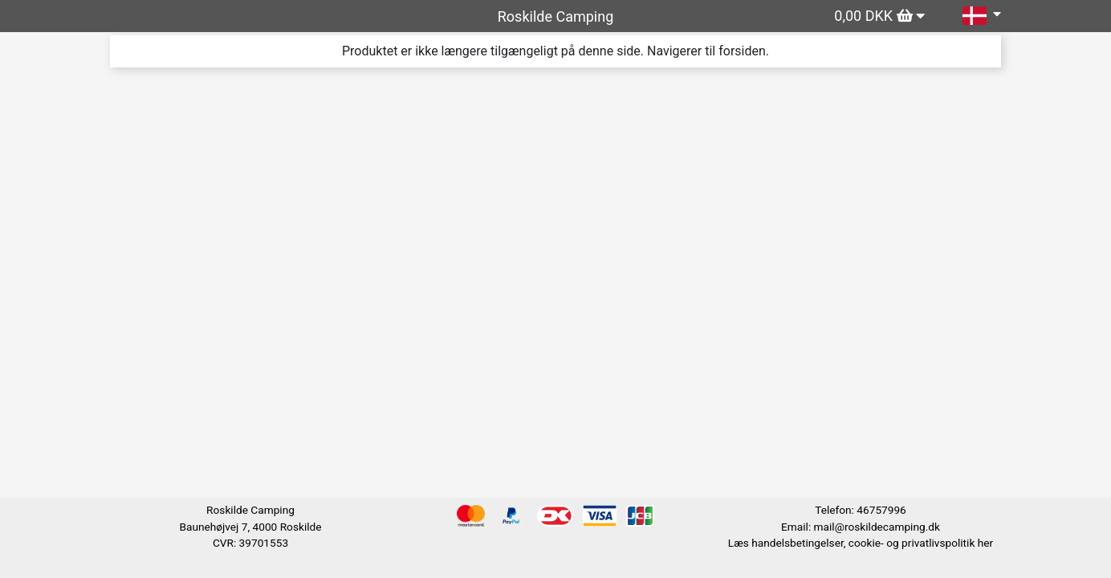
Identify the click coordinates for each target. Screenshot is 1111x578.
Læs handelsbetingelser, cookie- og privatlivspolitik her (860, 542)
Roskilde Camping (556, 16)
